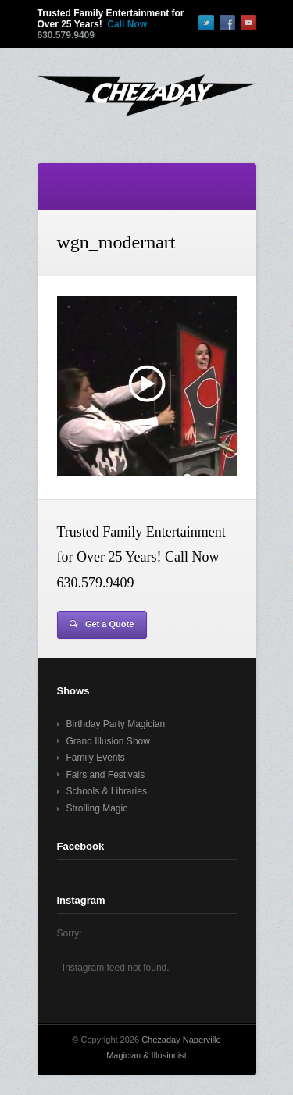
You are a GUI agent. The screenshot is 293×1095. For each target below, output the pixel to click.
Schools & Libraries (106, 791)
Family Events (95, 757)
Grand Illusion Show (108, 741)
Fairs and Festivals (105, 774)
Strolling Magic (97, 808)
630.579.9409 (66, 35)
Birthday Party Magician (116, 724)
